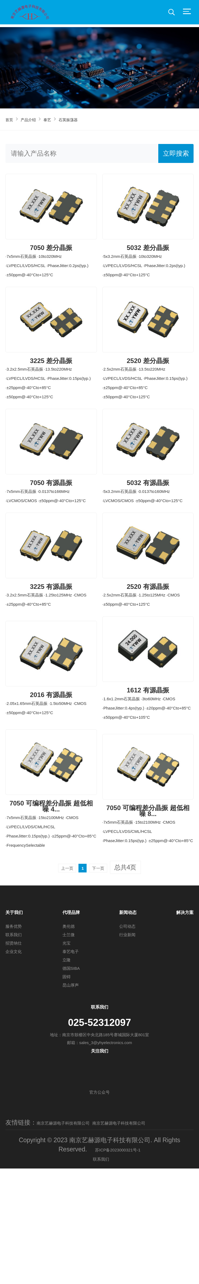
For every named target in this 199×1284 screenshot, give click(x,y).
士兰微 (68, 1041)
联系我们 (13, 1041)
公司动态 (127, 1032)
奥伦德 (68, 1032)
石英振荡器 (91, 119)
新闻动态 (128, 1018)
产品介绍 (37, 119)
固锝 (66, 1083)
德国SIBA (71, 1074)
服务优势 (13, 1032)
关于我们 (14, 1018)
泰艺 (62, 119)
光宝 (66, 1049)
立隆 (66, 1066)
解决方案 (185, 1018)
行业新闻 (127, 1041)
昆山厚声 (70, 1091)
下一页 (105, 972)
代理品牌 (71, 1018)
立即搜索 (176, 153)
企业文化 (13, 1057)
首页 (11, 119)
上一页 (60, 972)
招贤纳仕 (13, 1049)
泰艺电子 (70, 1057)
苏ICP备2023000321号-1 (118, 1264)
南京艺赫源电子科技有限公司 (77, 1228)
